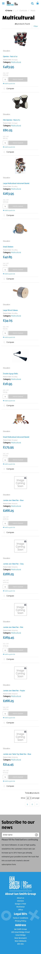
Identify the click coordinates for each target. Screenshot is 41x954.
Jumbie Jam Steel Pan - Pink (13, 627)
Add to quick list (9, 83)
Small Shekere (8, 247)
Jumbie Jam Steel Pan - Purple (14, 691)
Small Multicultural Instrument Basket (16, 437)
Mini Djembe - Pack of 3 (11, 120)
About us (20, 898)
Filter (36, 26)
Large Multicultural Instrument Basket (16, 183)
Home (8, 11)
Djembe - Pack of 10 (10, 56)
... (15, 11)
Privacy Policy (20, 921)
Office (20, 910)
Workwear (20, 907)
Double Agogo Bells (10, 374)
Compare (8, 88)
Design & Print (20, 904)
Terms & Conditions (20, 918)
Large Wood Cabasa (10, 310)
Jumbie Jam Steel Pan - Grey (13, 564)
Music (33, 11)
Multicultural (16, 62)
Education (6, 51)
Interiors (20, 901)
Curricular (23, 11)
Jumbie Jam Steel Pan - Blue (13, 500)
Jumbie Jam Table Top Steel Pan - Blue (17, 754)
